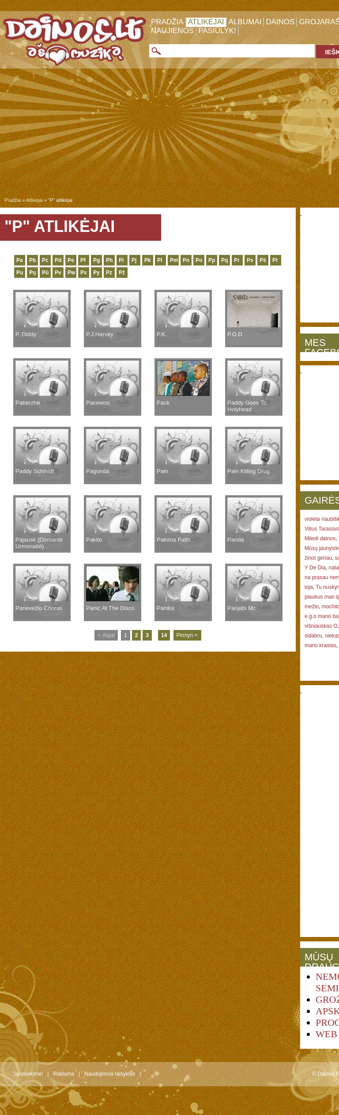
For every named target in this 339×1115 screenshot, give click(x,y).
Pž (122, 272)
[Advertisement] (169, 139)
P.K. (162, 334)
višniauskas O (321, 626)
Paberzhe (27, 402)
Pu (19, 272)
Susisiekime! (28, 1074)
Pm (174, 260)
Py (96, 272)
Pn (186, 260)
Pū (45, 272)
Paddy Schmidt (34, 471)
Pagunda (97, 471)
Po (199, 260)
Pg (96, 260)
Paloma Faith (174, 539)
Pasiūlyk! (217, 31)
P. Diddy (25, 334)
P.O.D (234, 334)
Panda (235, 539)
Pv (58, 272)
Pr (237, 260)
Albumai (245, 22)
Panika (165, 608)
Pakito (94, 539)
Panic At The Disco (110, 608)
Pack (163, 402)
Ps (250, 260)
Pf (83, 260)
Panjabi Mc (241, 608)
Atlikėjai (206, 22)
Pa (19, 260)
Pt (275, 260)
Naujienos (172, 31)
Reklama (63, 1074)
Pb (32, 260)
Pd (58, 260)
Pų (32, 272)
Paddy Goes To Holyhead (247, 406)
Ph (109, 260)
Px (83, 272)
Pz (109, 272)
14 (164, 635)
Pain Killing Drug (248, 471)
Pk (147, 260)
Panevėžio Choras (38, 608)
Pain (162, 471)
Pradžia (167, 22)
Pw (71, 272)
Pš (263, 260)
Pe (71, 260)
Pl (159, 260)
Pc (45, 260)
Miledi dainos (320, 538)
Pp (211, 260)
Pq (224, 260)
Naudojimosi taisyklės (109, 1074)
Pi (121, 260)
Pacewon (97, 402)
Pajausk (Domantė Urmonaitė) (39, 543)
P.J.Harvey (99, 334)
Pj (134, 260)
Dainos (280, 22)
